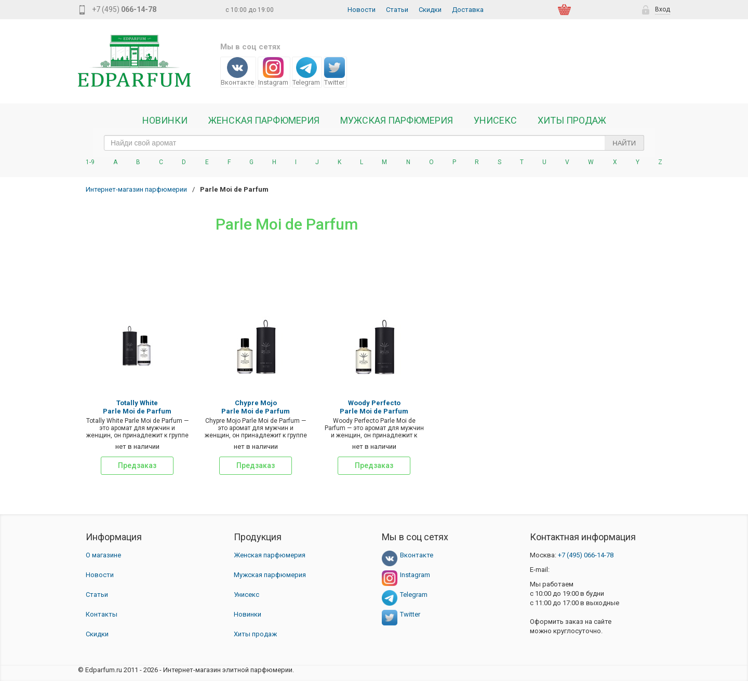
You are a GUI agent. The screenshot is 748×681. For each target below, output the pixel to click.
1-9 (90, 162)
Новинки (165, 120)
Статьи (397, 10)
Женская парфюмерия (269, 555)
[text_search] (374, 143)
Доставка (468, 10)
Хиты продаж (572, 120)
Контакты (101, 614)
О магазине (103, 555)
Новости (362, 10)
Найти (624, 143)
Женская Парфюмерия (263, 120)
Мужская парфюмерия (396, 120)
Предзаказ (137, 465)
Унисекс (495, 120)
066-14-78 (585, 555)
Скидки (430, 10)
